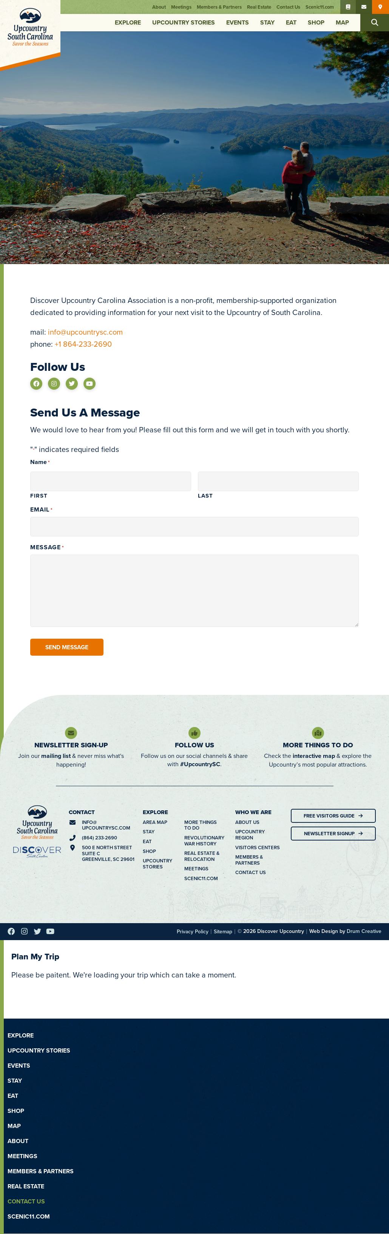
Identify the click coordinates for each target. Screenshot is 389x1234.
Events (237, 22)
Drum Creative (364, 931)
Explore (128, 22)
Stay (267, 22)
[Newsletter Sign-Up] (71, 733)
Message (47, 547)
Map (342, 22)
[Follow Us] (194, 733)
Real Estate (261, 7)
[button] (374, 22)
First (39, 495)
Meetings (183, 7)
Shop (316, 22)
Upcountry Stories (183, 22)
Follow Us (194, 745)
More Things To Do (318, 745)
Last (205, 495)
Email (41, 510)
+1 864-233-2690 (83, 343)
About (160, 7)
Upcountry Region (250, 835)
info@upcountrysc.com (85, 331)
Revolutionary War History (202, 841)
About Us (247, 822)
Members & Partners (220, 7)
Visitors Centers (257, 848)
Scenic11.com (321, 7)
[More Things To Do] (318, 733)
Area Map (155, 822)
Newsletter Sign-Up (71, 745)
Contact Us (290, 7)
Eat (291, 22)
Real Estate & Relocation (201, 856)
